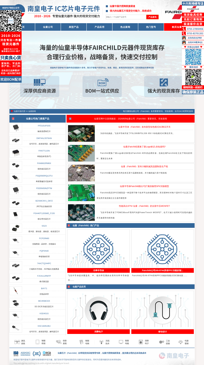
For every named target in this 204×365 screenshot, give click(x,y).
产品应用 (99, 27)
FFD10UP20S (44, 126)
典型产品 (74, 27)
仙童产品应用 (79, 286)
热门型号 (151, 27)
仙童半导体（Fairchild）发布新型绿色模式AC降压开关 (144, 127)
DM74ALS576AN (44, 138)
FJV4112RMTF (44, 276)
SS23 (44, 226)
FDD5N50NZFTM (44, 188)
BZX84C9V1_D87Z (44, 201)
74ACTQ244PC (44, 263)
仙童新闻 (32, 111)
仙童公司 (48, 27)
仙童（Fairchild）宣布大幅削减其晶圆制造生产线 (144, 166)
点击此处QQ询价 (195, 38)
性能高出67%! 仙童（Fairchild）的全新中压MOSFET (144, 206)
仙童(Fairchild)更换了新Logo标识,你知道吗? (144, 146)
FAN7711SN (44, 151)
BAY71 (44, 288)
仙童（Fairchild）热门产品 (86, 225)
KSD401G (44, 313)
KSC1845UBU (44, 326)
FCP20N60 (44, 238)
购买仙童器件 (179, 27)
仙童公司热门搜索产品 (37, 118)
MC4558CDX (44, 301)
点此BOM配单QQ (195, 42)
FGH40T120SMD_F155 (44, 213)
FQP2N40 (44, 251)
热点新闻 (125, 27)
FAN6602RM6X (44, 163)
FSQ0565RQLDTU (44, 176)
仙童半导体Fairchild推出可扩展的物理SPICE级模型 (144, 186)
